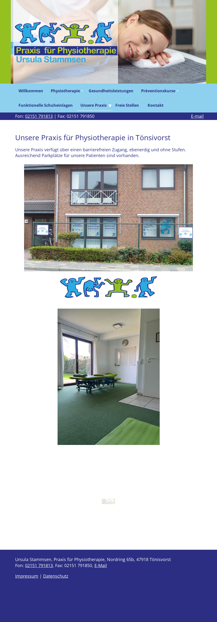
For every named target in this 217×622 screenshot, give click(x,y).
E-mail (197, 116)
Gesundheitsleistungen (111, 90)
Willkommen (31, 90)
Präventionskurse (158, 90)
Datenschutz (55, 576)
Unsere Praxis (93, 105)
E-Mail (100, 565)
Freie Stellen (127, 105)
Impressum (26, 576)
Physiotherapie (65, 90)
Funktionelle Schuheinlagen (46, 105)
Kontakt (156, 105)
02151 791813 (39, 116)
